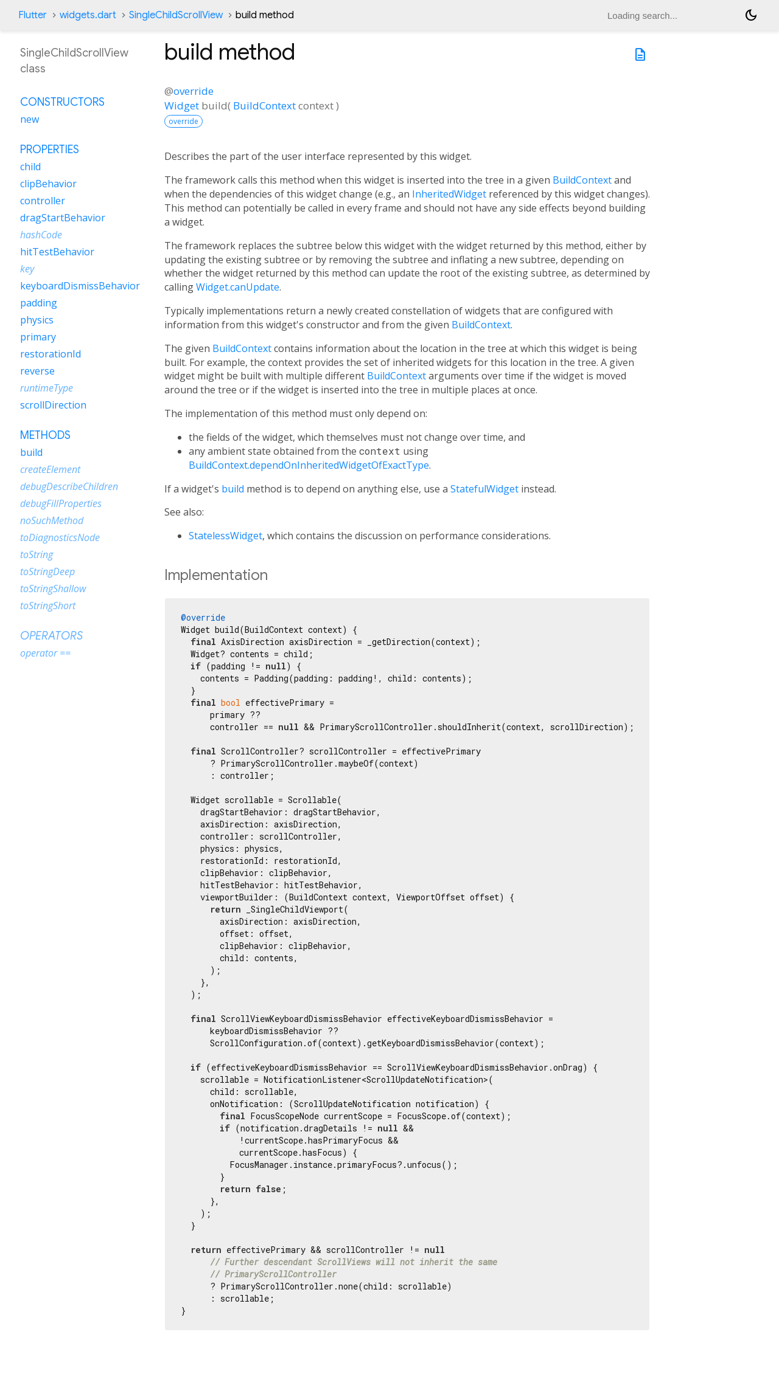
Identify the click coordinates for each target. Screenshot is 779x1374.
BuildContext (264, 105)
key (27, 268)
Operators (51, 636)
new (29, 119)
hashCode (41, 234)
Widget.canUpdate (237, 287)
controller (42, 200)
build (233, 488)
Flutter (32, 15)
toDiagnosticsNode (60, 537)
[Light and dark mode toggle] (751, 15)
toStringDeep (47, 571)
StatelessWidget (225, 535)
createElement (50, 469)
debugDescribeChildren (69, 486)
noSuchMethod (51, 520)
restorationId (50, 354)
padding (38, 302)
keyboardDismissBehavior (80, 285)
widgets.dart (88, 15)
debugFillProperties (61, 503)
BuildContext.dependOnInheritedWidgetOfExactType (309, 465)
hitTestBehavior (57, 251)
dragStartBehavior (62, 217)
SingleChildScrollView (176, 15)
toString (36, 554)
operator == (45, 653)
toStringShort (47, 605)
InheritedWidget (449, 194)
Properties (49, 149)
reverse (37, 371)
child (30, 166)
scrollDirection (53, 405)
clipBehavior (48, 183)
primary (38, 337)
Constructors (62, 102)
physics (37, 319)
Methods (45, 435)
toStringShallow (53, 588)
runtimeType (46, 388)
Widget (181, 105)
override (193, 91)
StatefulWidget (484, 488)
